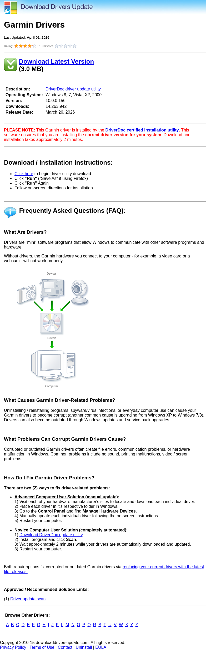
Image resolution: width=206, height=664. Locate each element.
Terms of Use (41, 647)
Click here (23, 173)
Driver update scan (28, 599)
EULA (100, 647)
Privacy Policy (13, 647)
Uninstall (84, 647)
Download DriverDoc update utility (51, 535)
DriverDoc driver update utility (73, 89)
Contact (65, 647)
